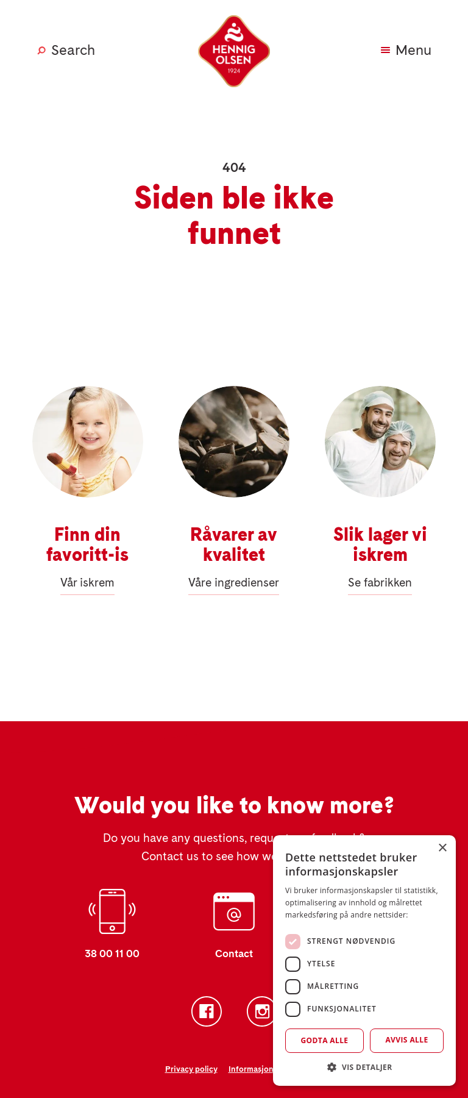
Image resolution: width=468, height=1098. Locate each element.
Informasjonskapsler (266, 1069)
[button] (364, 1067)
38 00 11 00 (112, 954)
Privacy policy (191, 1069)
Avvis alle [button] (406, 1040)
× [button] (442, 848)
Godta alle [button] (324, 1040)
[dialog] (364, 960)
